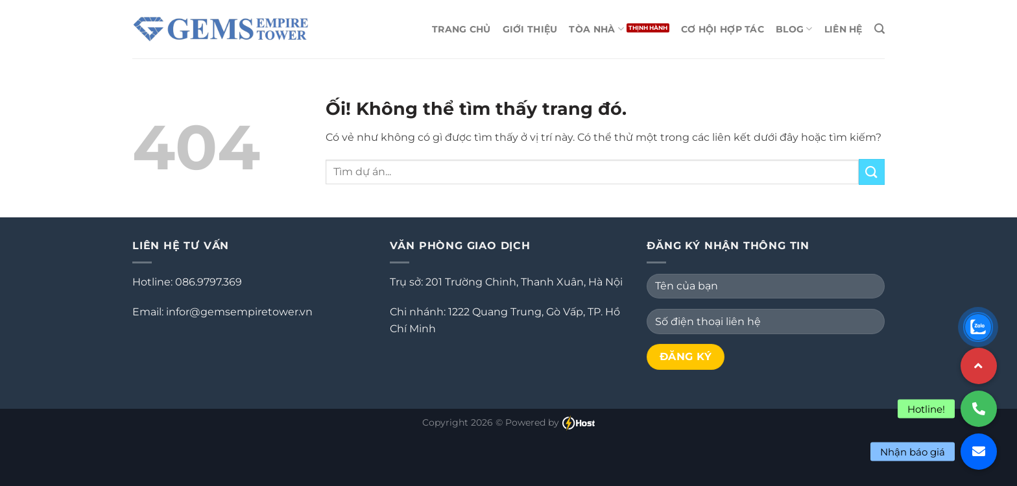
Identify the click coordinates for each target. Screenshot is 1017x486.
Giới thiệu (530, 29)
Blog (794, 29)
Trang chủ (461, 29)
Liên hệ (843, 29)
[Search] (879, 29)
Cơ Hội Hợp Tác (722, 29)
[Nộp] (872, 171)
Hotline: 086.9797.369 (187, 282)
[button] (979, 451)
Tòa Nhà (596, 29)
